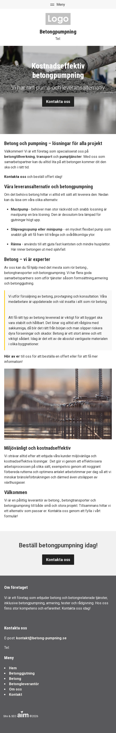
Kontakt (15, 694)
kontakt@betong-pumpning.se (41, 638)
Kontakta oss (58, 101)
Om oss (15, 689)
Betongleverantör (24, 684)
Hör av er (12, 356)
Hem (13, 668)
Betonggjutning (22, 673)
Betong (15, 679)
